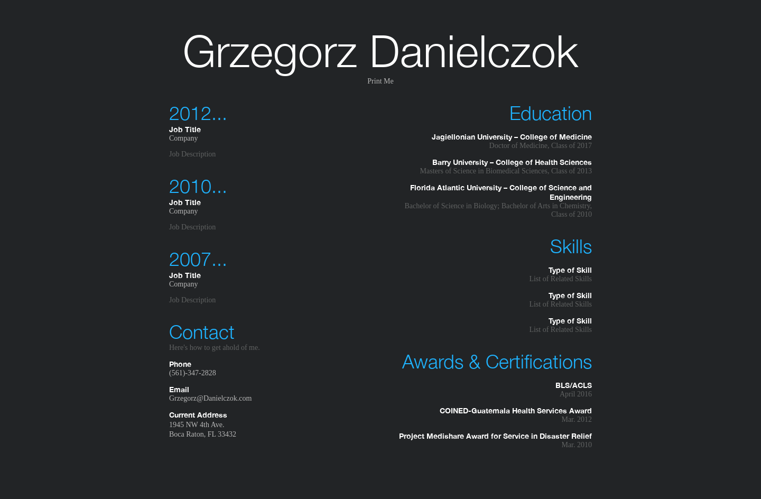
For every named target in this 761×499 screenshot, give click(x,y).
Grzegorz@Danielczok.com (210, 398)
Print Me (380, 81)
